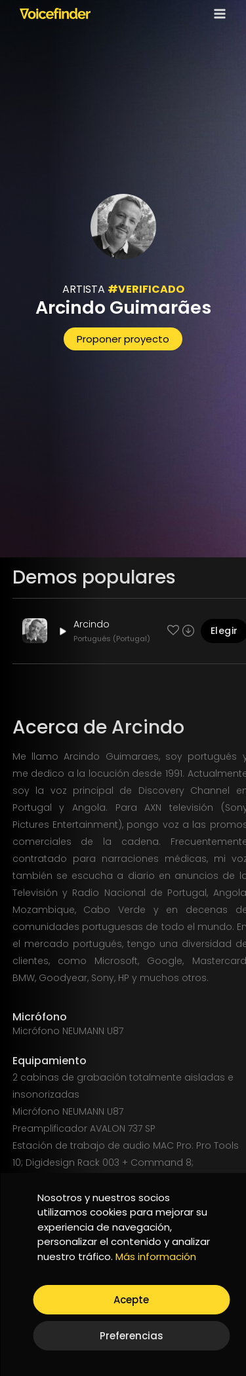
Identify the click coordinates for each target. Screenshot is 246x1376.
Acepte (131, 1300)
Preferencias (131, 1336)
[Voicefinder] (55, 13)
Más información (155, 1256)
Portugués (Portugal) (111, 638)
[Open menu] (217, 13)
